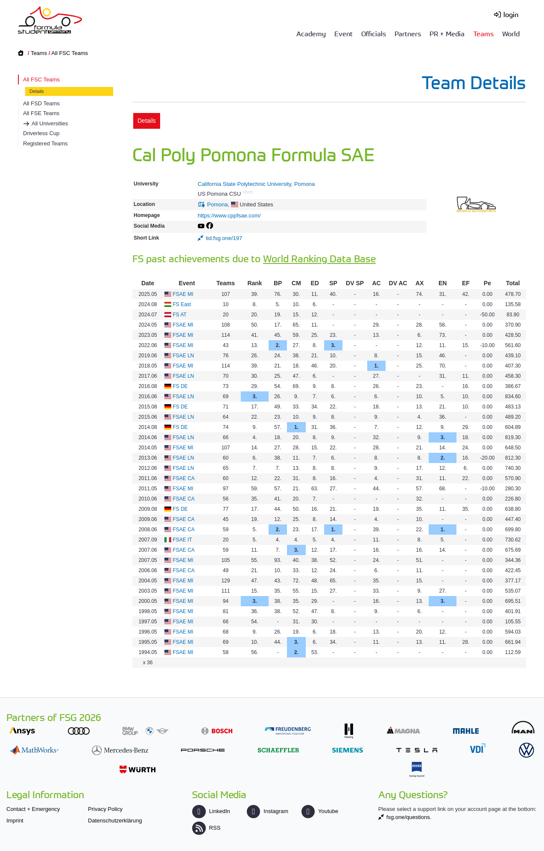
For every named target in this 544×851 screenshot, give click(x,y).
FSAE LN (183, 356)
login (510, 14)
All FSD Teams (41, 103)
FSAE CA (184, 478)
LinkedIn (211, 811)
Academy (311, 33)
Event (343, 33)
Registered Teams (45, 143)
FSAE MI (183, 294)
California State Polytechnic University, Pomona (256, 184)
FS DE (180, 386)
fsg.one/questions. (409, 817)
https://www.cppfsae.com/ (229, 215)
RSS (206, 828)
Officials (373, 33)
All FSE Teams (41, 113)
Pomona (217, 204)
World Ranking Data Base (319, 258)
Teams (483, 33)
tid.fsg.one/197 (224, 238)
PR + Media (447, 33)
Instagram (267, 811)
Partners (408, 33)
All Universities (50, 123)
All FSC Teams (69, 53)
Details (36, 91)
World (511, 33)
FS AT (180, 315)
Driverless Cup (41, 133)
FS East (182, 304)
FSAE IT (182, 540)
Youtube (319, 811)
